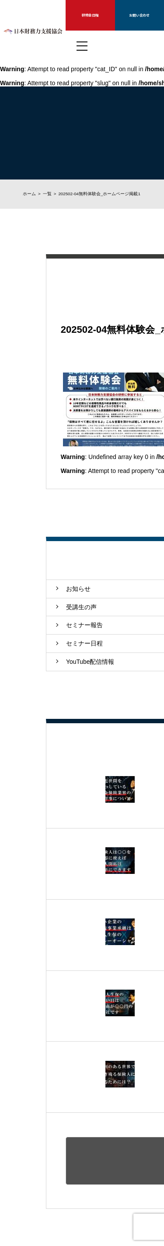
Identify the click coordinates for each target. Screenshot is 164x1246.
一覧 (47, 193)
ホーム (29, 193)
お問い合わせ (139, 15)
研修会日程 (90, 15)
